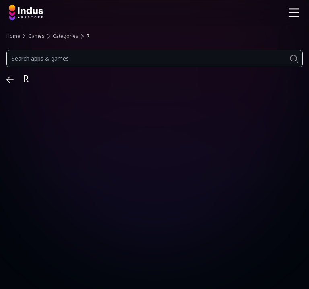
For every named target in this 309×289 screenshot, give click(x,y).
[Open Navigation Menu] (294, 13)
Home (13, 36)
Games (36, 36)
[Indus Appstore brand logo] (78, 13)
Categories (65, 36)
